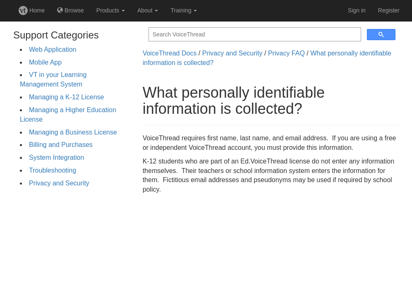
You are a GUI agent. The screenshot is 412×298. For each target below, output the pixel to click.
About (147, 10)
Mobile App (45, 62)
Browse (70, 10)
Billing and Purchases (61, 144)
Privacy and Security (59, 183)
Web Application (52, 49)
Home (32, 10)
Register (389, 10)
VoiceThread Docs (170, 53)
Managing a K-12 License (66, 97)
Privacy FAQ (286, 53)
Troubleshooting (52, 170)
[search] (254, 34)
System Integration (56, 157)
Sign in (357, 10)
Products (110, 10)
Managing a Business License (73, 132)
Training (183, 10)
